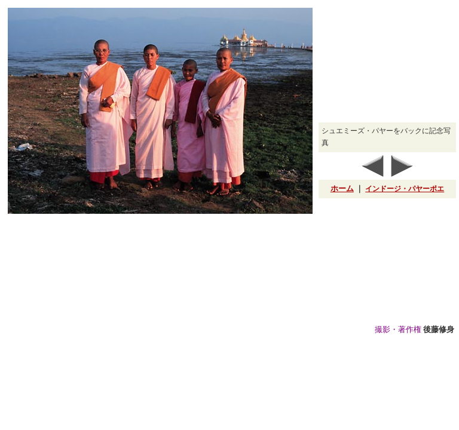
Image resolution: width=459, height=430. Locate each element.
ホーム (342, 188)
